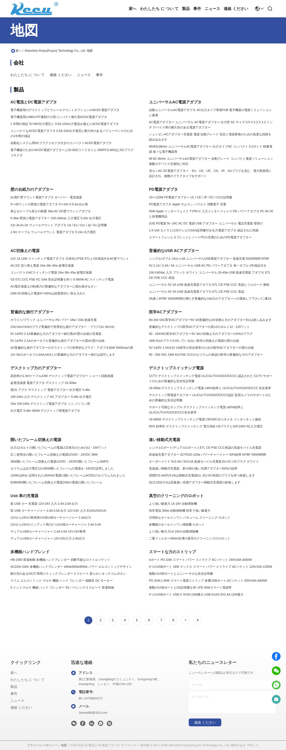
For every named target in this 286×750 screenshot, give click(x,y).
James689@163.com (93, 712)
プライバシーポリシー (42, 745)
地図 (64, 745)
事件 (197, 9)
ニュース (212, 9)
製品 (186, 9)
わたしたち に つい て (159, 9)
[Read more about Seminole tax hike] (185, 620)
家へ (133, 9)
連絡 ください (236, 9)
